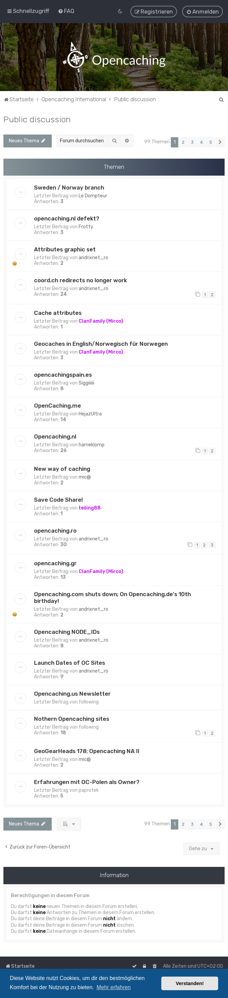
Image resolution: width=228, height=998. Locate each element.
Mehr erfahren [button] (114, 987)
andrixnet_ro (93, 258)
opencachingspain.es (63, 374)
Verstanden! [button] (190, 983)
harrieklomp (91, 444)
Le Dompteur (93, 196)
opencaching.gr (55, 562)
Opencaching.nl (55, 436)
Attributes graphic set (65, 249)
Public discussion (37, 119)
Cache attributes (58, 312)
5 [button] (210, 141)
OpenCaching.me (57, 405)
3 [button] (192, 141)
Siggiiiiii (86, 383)
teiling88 (90, 508)
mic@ (85, 477)
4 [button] (201, 141)
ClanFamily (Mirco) (101, 321)
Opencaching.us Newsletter (72, 693)
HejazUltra (90, 413)
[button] (220, 142)
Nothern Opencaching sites (71, 718)
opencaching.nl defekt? (66, 218)
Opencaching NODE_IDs (67, 631)
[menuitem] (66, 11)
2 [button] (183, 141)
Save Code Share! (58, 499)
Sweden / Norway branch (69, 187)
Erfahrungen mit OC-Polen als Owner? (87, 782)
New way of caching (62, 468)
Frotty (86, 227)
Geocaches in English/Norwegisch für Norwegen (101, 343)
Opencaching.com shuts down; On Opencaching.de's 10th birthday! (112, 597)
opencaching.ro (55, 530)
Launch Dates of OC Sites (69, 662)
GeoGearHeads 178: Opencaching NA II (87, 751)
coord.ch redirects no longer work (80, 280)
